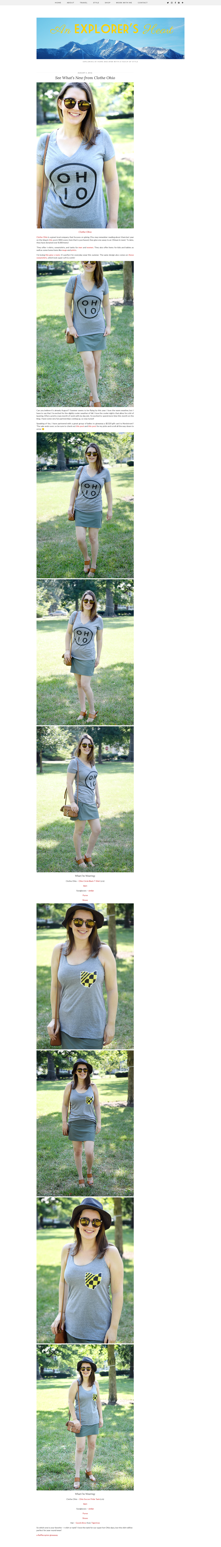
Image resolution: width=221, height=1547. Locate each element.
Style (96, 3)
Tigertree (95, 1523)
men (80, 247)
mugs (64, 250)
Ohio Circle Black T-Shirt (89, 881)
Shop (108, 3)
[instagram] (172, 2)
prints (73, 250)
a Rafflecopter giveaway (47, 1535)
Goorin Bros (81, 1523)
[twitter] (168, 2)
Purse (85, 895)
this (50, 240)
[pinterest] (179, 2)
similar (91, 890)
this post (80, 426)
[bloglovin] (183, 2)
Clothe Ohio (85, 231)
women (90, 247)
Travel (84, 3)
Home (58, 3)
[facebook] (175, 2)
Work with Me (124, 3)
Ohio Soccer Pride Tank (89, 1499)
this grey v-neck (52, 255)
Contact (143, 3)
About (70, 3)
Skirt (85, 886)
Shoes (85, 900)
